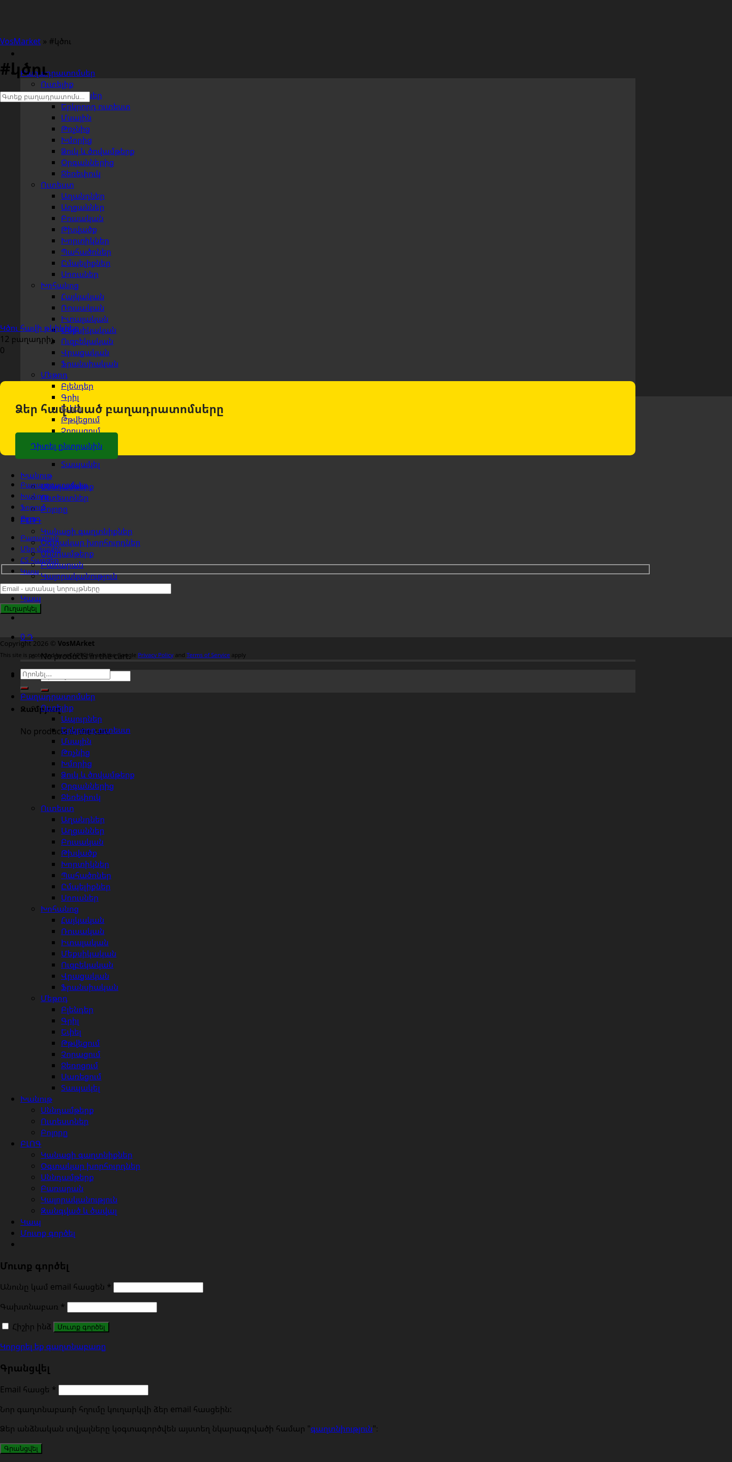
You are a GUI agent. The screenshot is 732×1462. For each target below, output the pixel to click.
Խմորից (76, 139)
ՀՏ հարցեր (39, 560)
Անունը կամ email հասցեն (55, 1286)
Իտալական (85, 942)
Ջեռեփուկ (81, 796)
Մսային (76, 117)
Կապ (30, 598)
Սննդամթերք (67, 553)
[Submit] (24, 688)
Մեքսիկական (88, 953)
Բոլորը (54, 508)
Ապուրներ (81, 718)
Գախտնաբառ (32, 1306)
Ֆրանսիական (89, 363)
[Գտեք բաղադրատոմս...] (45, 96)
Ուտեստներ (64, 497)
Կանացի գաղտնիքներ (86, 531)
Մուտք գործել (81, 1327)
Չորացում (81, 430)
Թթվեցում (80, 419)
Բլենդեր (77, 385)
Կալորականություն (79, 575)
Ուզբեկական (87, 341)
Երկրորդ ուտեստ (96, 729)
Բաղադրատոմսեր (57, 72)
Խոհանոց (60, 285)
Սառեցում (81, 1076)
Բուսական (82, 841)
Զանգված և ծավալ (79, 1210)
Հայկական (82, 919)
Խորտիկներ (85, 863)
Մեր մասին (40, 548)
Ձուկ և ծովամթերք (98, 774)
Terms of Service (208, 655)
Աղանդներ (83, 819)
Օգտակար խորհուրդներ (90, 542)
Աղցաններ (82, 830)
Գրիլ (70, 396)
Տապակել (80, 464)
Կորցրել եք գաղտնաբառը (53, 1346)
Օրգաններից (87, 785)
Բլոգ (28, 518)
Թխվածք (79, 852)
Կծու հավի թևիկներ (39, 327)
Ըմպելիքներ (85, 886)
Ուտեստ (57, 184)
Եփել (71, 1031)
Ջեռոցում (79, 1065)
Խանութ (36, 475)
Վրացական (85, 352)
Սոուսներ (80, 897)
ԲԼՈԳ (30, 1143)
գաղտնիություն (342, 1428)
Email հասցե (28, 1389)
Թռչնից (75, 128)
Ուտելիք (57, 83)
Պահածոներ (86, 875)
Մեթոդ (54, 374)
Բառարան (62, 564)
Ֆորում (32, 507)
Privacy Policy (155, 655)
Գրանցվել (21, 1448)
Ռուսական (83, 931)
